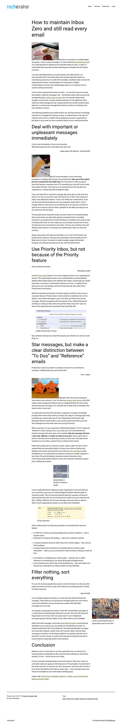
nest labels (77, 451)
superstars (47, 492)
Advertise (97, 6)
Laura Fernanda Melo (80, 676)
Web (35, 696)
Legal (113, 6)
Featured (25, 696)
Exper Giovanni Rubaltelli (49, 676)
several (69, 400)
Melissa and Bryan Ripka (40, 679)
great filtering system (68, 623)
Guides (31, 696)
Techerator (11, 720)
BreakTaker (106, 6)
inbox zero (82, 699)
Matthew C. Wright (65, 676)
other (74, 400)
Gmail (68, 699)
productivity (90, 699)
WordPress (111, 720)
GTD (72, 699)
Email (64, 699)
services (80, 400)
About (90, 6)
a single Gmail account (53, 98)
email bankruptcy (80, 62)
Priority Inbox (42, 276)
